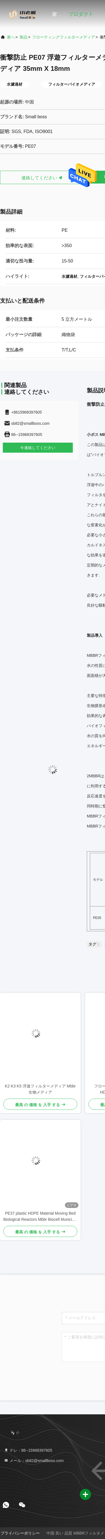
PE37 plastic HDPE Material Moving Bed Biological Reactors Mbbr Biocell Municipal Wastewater (40, 1216)
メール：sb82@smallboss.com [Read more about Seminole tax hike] (34, 1460)
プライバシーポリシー (20, 1533)
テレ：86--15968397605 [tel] (28, 1450)
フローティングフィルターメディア (63, 37)
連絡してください (42, 177)
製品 (23, 37)
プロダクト (81, 14)
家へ (11, 37)
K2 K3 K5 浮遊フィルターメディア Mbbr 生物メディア (40, 1089)
